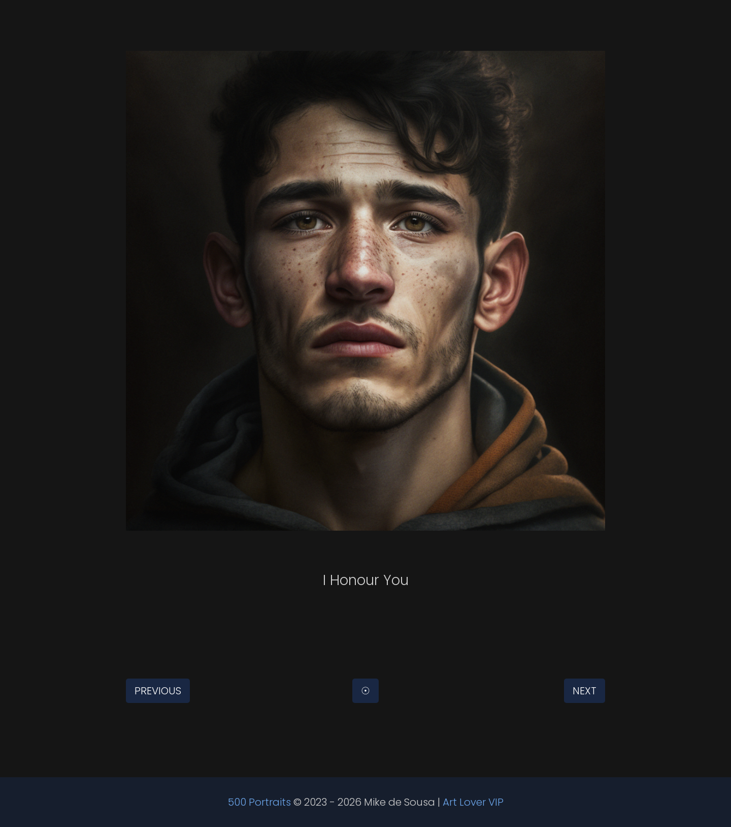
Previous (158, 691)
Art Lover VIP (473, 802)
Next (584, 691)
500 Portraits (259, 802)
